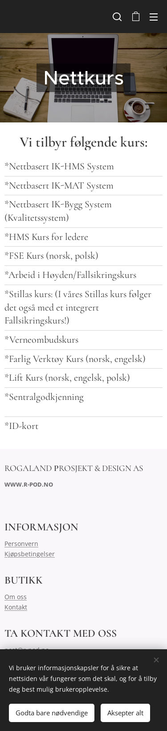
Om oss (15, 596)
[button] (117, 16)
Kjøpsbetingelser (29, 553)
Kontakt (15, 607)
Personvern (21, 543)
